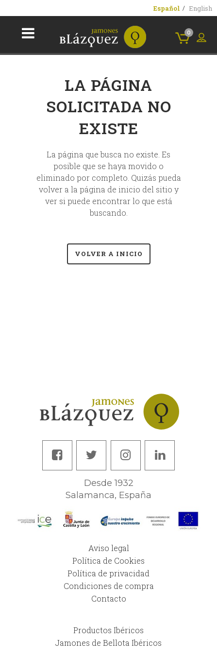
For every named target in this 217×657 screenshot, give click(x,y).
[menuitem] (166, 8)
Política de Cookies (108, 560)
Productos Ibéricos (108, 630)
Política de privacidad (108, 573)
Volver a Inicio (109, 253)
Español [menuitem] (166, 8)
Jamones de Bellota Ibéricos (108, 643)
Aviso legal (108, 548)
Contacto (108, 598)
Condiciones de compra (109, 586)
